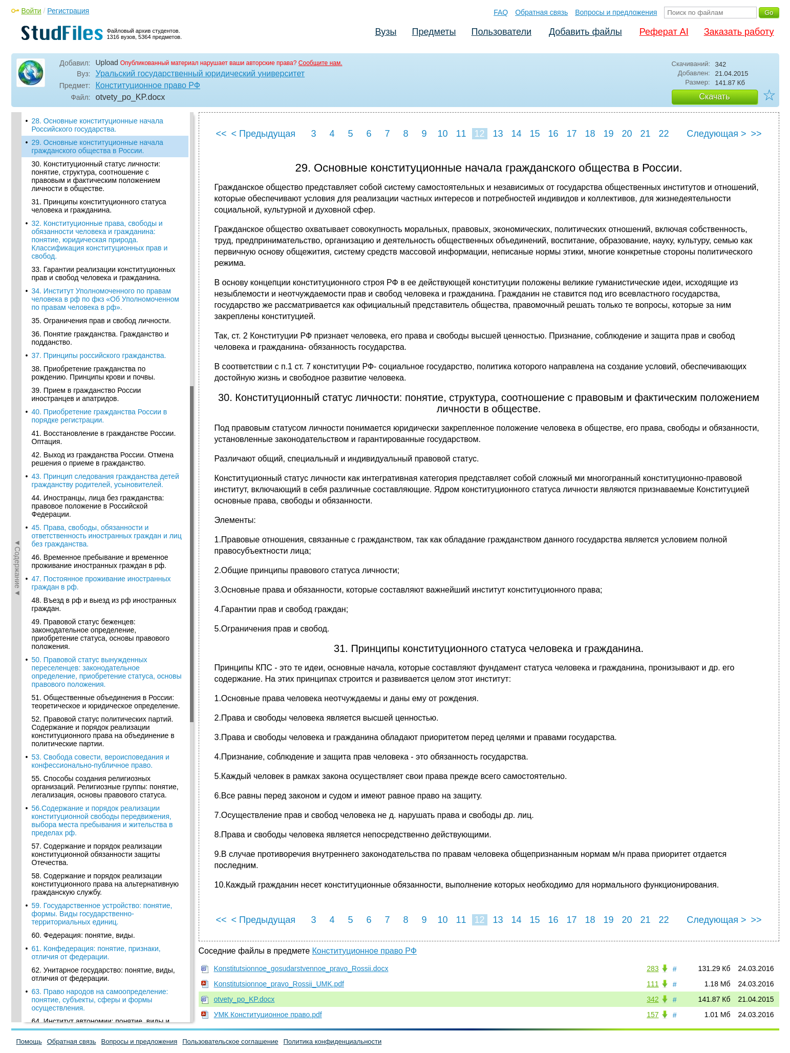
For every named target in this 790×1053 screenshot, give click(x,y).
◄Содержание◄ (17, 291)
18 (590, 134)
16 (553, 134)
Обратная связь (541, 12)
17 (571, 134)
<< (221, 134)
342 (652, 999)
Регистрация (68, 11)
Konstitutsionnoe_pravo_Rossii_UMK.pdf (279, 984)
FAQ (501, 12)
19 (608, 134)
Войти (31, 11)
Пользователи (501, 32)
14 (516, 134)
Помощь (29, 1041)
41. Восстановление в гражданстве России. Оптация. (104, 437)
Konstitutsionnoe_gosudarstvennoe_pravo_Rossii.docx (301, 968)
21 (645, 134)
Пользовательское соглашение (230, 1041)
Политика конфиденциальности (333, 1041)
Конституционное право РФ (148, 85)
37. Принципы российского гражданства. (99, 355)
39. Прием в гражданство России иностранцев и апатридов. (86, 394)
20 (627, 134)
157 (652, 1014)
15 (534, 134)
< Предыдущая (263, 134)
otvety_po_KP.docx (244, 999)
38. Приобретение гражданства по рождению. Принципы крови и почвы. (94, 373)
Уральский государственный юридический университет (200, 73)
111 (652, 984)
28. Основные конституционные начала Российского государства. (97, 125)
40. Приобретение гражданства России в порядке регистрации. (99, 416)
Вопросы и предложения (616, 12)
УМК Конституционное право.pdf (268, 1014)
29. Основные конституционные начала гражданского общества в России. (97, 146)
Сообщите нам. (320, 63)
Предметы (434, 32)
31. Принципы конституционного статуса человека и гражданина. (99, 206)
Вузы (386, 32)
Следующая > (716, 134)
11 (461, 134)
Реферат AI (664, 32)
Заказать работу (739, 32)
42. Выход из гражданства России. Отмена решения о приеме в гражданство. (103, 459)
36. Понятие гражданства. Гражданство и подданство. (100, 338)
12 (479, 134)
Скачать (714, 96)
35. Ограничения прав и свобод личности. (101, 321)
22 (663, 134)
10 (442, 134)
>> (756, 134)
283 (652, 968)
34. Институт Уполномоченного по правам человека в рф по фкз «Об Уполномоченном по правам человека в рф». (105, 299)
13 (498, 134)
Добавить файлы (585, 32)
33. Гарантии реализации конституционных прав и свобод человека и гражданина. (104, 273)
